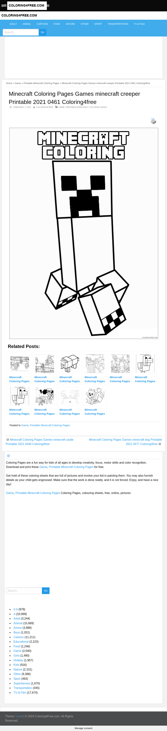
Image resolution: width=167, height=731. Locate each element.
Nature (70, 24)
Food (57, 24)
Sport (98, 24)
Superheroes (22, 683)
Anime (18, 627)
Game (18, 83)
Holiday (18, 660)
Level (19, 716)
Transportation (118, 24)
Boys (17, 632)
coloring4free (44, 107)
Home (9, 83)
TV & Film (139, 24)
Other (85, 24)
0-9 (16, 609)
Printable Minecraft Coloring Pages (41, 83)
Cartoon (42, 24)
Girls (16, 655)
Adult (13, 24)
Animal (27, 24)
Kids (16, 664)
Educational (21, 641)
